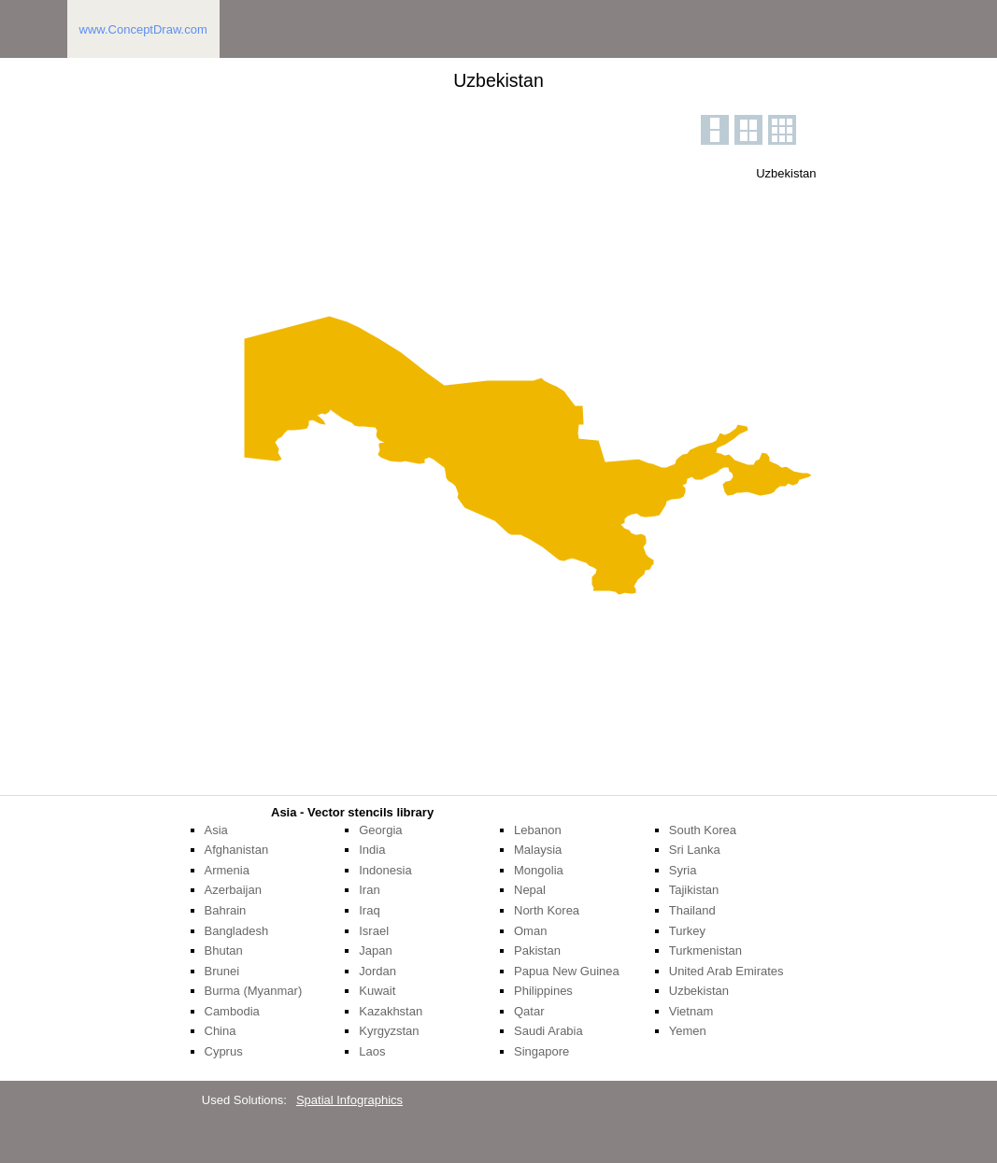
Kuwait (377, 991)
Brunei (222, 971)
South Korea (702, 830)
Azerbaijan (233, 890)
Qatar (529, 1011)
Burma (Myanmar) (254, 991)
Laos (372, 1051)
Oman (530, 931)
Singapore (541, 1051)
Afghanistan (237, 850)
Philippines (543, 991)
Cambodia (232, 1011)
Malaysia (538, 850)
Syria (683, 870)
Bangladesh (237, 931)
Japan (375, 950)
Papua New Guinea (567, 971)
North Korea (546, 910)
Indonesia (385, 870)
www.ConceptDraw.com (143, 29)
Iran (369, 890)
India (372, 850)
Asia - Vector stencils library (352, 812)
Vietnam (691, 1011)
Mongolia (538, 870)
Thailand (692, 910)
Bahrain (226, 910)
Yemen (687, 1031)
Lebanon (538, 830)
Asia (216, 830)
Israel (374, 931)
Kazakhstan (390, 1011)
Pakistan (537, 950)
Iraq (369, 910)
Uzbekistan (699, 991)
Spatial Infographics (349, 1100)
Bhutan (224, 950)
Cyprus (224, 1051)
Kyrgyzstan (389, 1031)
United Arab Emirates (726, 971)
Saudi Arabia (548, 1031)
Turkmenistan (705, 950)
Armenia (227, 870)
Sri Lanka (694, 850)
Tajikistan (694, 890)
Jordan (377, 971)
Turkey (687, 931)
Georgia (380, 830)
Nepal (530, 890)
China (220, 1031)
